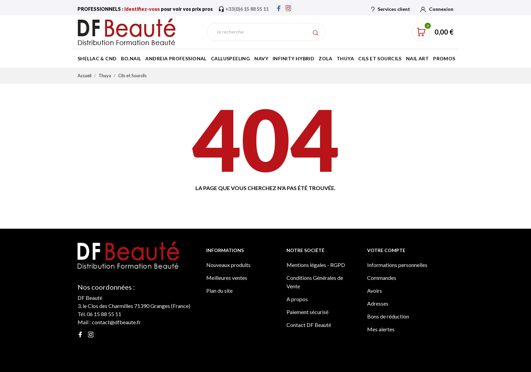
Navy (261, 58)
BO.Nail (131, 58)
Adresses (377, 303)
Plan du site (219, 290)
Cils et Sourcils (380, 58)
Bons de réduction (388, 316)
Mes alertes (381, 329)
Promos (444, 58)
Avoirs (374, 290)
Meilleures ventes (226, 277)
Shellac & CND (97, 58)
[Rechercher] (266, 32)
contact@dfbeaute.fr (116, 322)
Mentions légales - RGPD (315, 265)
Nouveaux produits (228, 265)
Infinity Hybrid (293, 58)
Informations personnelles (397, 265)
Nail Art (417, 58)
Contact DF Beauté (308, 325)
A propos (297, 299)
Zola (325, 58)
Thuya (345, 58)
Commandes (381, 277)
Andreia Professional (175, 58)
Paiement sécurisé (307, 312)
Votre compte (386, 250)
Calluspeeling (230, 58)
